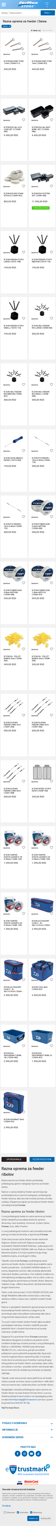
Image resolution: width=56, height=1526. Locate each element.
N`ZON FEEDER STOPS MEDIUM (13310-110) (42, 261)
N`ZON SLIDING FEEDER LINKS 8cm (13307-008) (12, 791)
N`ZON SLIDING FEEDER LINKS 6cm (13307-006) (40, 725)
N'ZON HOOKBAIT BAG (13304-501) (14, 1120)
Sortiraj (4, 13)
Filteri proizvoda (42, 1159)
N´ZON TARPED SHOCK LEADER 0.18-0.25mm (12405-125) (13, 857)
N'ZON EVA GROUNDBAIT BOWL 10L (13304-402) (13, 1055)
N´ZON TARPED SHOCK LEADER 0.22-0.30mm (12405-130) (41, 857)
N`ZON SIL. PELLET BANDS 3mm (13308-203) (41, 658)
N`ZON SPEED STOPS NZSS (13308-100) (41, 790)
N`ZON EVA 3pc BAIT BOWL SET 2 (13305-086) (41, 129)
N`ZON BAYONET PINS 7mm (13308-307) (42, 62)
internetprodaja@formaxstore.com (25, 1399)
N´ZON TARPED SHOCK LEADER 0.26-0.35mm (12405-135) (13, 923)
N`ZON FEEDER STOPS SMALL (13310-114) (14, 327)
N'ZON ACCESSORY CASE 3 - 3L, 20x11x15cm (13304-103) (13, 989)
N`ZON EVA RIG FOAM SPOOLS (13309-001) (13, 194)
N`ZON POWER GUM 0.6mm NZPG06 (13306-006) (41, 526)
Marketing (37, 1512)
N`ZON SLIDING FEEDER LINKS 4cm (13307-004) (12, 725)
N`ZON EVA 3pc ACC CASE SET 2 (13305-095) (13, 129)
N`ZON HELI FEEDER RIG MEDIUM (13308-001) (13, 394)
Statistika (24, 1512)
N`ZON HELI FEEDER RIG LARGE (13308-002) (42, 327)
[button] (9, 4)
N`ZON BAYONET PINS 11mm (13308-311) (14, 62)
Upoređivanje (14, 1159)
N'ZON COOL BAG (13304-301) (39, 988)
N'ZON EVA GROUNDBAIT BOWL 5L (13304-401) (42, 1055)
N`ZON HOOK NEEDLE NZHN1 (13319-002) (13, 459)
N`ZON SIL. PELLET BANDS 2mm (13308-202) (13, 658)
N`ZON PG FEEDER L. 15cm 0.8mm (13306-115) (13, 526)
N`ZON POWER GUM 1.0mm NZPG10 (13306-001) (41, 592)
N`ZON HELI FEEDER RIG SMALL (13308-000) (40, 394)
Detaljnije (6, 1506)
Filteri (47, 13)
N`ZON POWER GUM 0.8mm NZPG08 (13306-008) (13, 592)
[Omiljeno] (47, 7)
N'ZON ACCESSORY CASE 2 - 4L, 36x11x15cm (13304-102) (41, 923)
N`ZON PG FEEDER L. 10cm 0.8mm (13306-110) (41, 460)
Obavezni (11, 1512)
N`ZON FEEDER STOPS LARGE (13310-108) (14, 261)
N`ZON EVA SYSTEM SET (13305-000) (41, 194)
